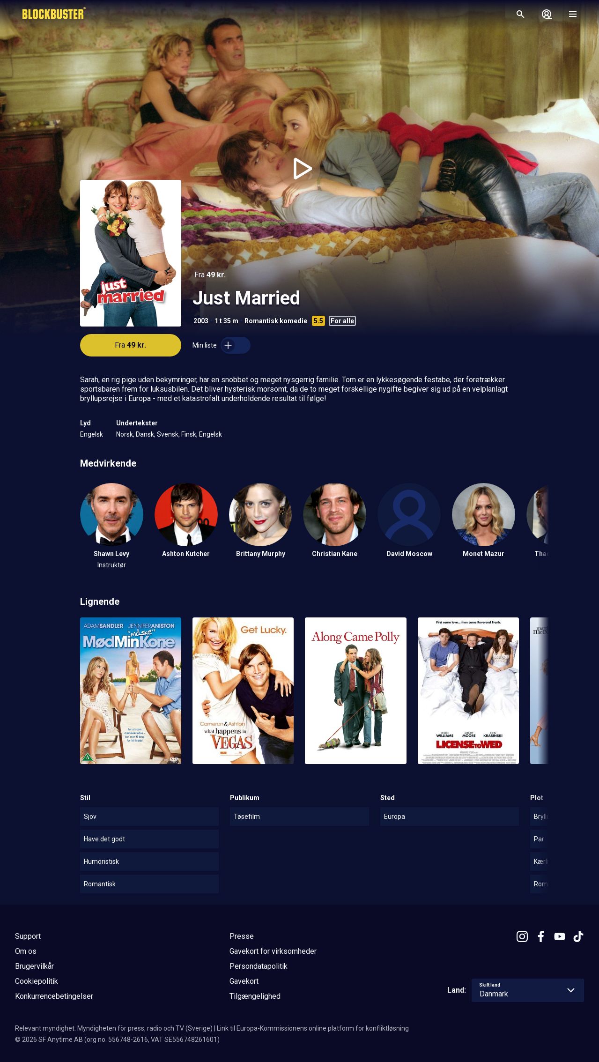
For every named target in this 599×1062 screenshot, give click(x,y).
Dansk (145, 434)
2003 (200, 321)
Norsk (124, 434)
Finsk (188, 434)
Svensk (167, 434)
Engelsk (91, 434)
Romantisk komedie (275, 321)
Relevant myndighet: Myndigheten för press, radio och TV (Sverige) (114, 1028)
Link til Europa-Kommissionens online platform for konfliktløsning (313, 1028)
